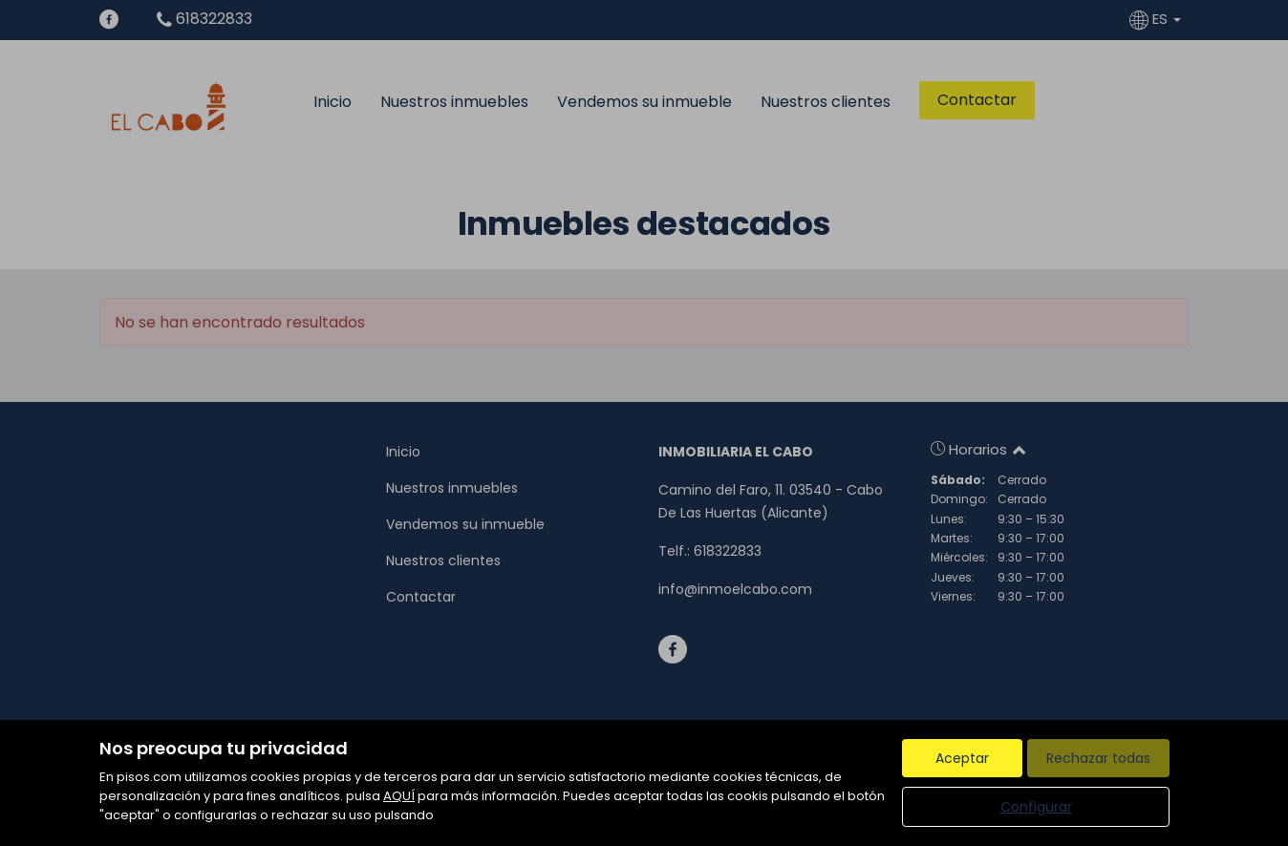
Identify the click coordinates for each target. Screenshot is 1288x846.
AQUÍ (399, 796)
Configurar (1036, 806)
